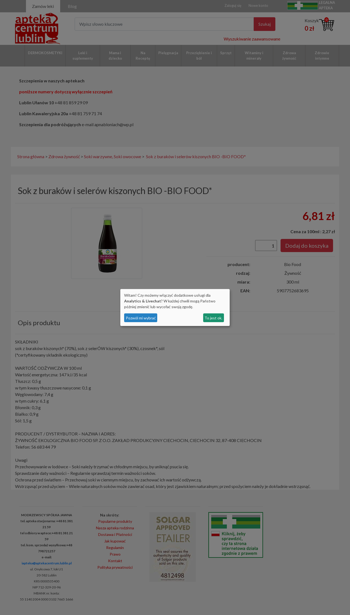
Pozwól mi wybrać (141, 318)
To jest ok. (213, 318)
